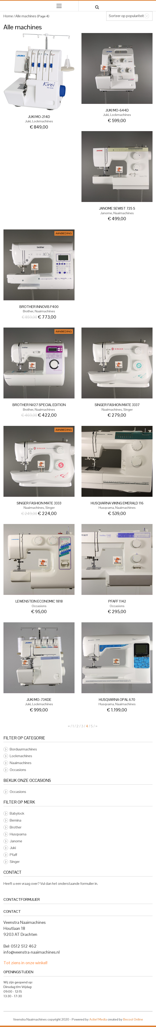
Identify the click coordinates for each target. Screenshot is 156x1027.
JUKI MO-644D (117, 110)
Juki (28, 121)
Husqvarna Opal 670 (117, 699)
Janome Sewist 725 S (117, 208)
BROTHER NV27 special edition (39, 405)
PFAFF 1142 (117, 601)
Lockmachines (42, 121)
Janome (106, 213)
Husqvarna (106, 508)
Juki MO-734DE (39, 699)
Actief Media (98, 1019)
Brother (28, 311)
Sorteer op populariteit (126, 15)
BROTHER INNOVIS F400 (39, 306)
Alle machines (25, 16)
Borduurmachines (23, 749)
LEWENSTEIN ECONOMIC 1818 (39, 601)
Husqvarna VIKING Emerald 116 (117, 503)
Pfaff (13, 854)
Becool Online (133, 1019)
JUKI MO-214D (39, 116)
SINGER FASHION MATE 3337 (117, 405)
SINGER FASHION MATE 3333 (39, 503)
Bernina (15, 820)
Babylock (17, 813)
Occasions (39, 606)
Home (8, 16)
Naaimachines (123, 213)
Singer (128, 409)
